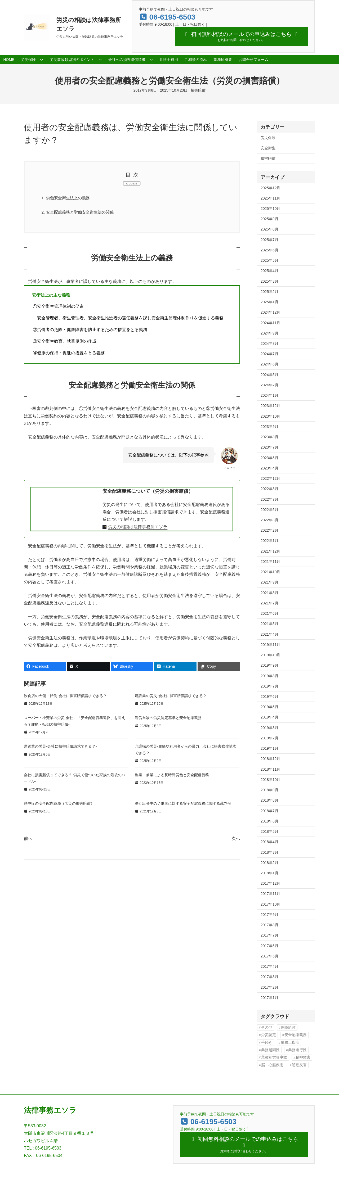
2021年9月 (269, 582)
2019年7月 (269, 686)
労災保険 (268, 137)
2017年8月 (269, 925)
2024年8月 (269, 343)
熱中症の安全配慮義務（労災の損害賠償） (59, 804)
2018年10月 (270, 779)
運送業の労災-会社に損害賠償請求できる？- (60, 747)
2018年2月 (269, 863)
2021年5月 (269, 624)
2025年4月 (269, 271)
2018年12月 (270, 759)
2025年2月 (269, 292)
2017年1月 (269, 998)
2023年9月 (269, 426)
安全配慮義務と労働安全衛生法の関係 (80, 212)
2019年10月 (270, 655)
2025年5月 (269, 260)
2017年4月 (269, 966)
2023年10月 (270, 416)
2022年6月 (269, 510)
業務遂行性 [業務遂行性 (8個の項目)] (297, 1050)
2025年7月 (269, 240)
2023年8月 (269, 437)
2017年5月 (269, 956)
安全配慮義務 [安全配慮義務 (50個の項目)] (295, 1035)
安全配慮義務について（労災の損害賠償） (147, 492)
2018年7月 (269, 811)
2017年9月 (269, 914)
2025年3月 (269, 281)
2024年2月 (269, 385)
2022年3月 (269, 520)
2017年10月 (270, 904)
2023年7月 (269, 447)
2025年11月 (270, 198)
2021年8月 (269, 593)
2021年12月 (270, 551)
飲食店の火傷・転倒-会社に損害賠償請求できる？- (66, 696)
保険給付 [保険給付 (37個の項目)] (288, 1027)
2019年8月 (269, 676)
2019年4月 (269, 717)
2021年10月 (270, 572)
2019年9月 (269, 665)
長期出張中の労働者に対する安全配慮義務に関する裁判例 (183, 804)
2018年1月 (269, 873)
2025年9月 (269, 219)
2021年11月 (270, 561)
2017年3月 (269, 977)
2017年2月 (269, 987)
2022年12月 (270, 478)
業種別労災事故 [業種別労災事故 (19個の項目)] (274, 1057)
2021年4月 (269, 634)
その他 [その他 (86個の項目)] (266, 1027)
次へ (235, 839)
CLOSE (132, 183)
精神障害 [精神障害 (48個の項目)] (303, 1057)
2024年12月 (270, 312)
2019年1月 (269, 748)
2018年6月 (269, 821)
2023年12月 (270, 406)
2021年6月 (269, 613)
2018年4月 (269, 842)
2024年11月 (270, 323)
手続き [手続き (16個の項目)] (266, 1043)
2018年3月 (269, 852)
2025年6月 (269, 250)
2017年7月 (269, 935)
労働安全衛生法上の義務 (67, 198)
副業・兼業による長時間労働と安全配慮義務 (172, 776)
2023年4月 (269, 468)
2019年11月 (270, 645)
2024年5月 (269, 375)
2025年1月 (269, 302)
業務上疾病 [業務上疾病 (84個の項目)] (290, 1043)
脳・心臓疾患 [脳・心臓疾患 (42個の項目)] (272, 1065)
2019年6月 (269, 696)
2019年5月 (269, 707)
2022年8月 (269, 489)
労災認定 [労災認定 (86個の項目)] (268, 1035)
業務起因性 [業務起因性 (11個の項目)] (270, 1050)
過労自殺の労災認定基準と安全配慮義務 (168, 718)
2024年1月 (269, 395)
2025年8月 (269, 229)
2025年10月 (270, 208)
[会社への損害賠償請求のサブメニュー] (151, 59)
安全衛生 (268, 148)
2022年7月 (269, 499)
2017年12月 (270, 883)
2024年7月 (269, 354)
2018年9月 (269, 790)
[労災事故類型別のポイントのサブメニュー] (100, 59)
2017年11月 (270, 894)
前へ (28, 839)
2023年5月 (269, 458)
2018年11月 (270, 769)
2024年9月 (269, 333)
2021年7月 (269, 603)
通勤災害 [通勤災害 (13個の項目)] (299, 1065)
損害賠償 (198, 90)
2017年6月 (269, 946)
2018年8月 (269, 800)
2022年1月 (269, 541)
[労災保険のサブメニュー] (41, 59)
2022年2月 (269, 530)
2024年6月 (269, 364)
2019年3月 (269, 728)
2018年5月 (269, 831)
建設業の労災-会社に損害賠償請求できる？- (171, 696)
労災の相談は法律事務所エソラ (137, 527)
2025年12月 (270, 188)
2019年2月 (269, 738)
